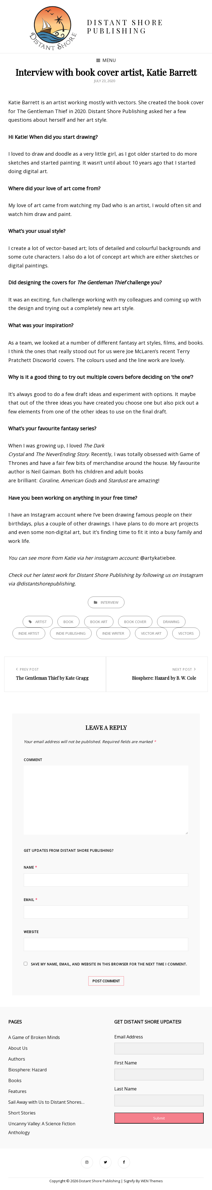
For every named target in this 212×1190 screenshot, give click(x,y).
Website (31, 931)
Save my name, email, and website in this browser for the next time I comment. (109, 964)
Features (17, 1091)
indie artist (28, 633)
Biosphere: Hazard (27, 1070)
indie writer (113, 633)
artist (41, 621)
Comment (33, 759)
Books (15, 1080)
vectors (186, 633)
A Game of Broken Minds (34, 1037)
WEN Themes (152, 1180)
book (68, 621)
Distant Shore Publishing (125, 26)
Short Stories (22, 1113)
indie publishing (71, 633)
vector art (151, 633)
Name (30, 867)
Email (31, 899)
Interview (109, 602)
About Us (18, 1048)
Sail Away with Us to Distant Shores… (46, 1102)
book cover (135, 621)
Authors (16, 1059)
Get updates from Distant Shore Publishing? (68, 850)
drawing (171, 621)
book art (98, 621)
